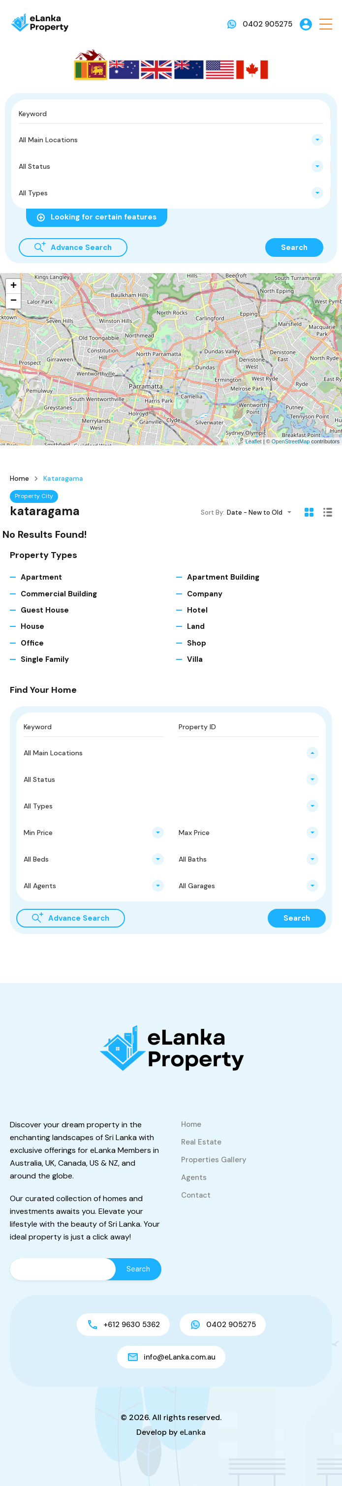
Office (32, 643)
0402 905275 (267, 24)
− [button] (13, 301)
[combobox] (171, 140)
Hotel (197, 610)
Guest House (45, 610)
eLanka (193, 1432)
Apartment (41, 577)
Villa (195, 659)
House (32, 626)
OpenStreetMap (291, 441)
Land (196, 626)
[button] (325, 24)
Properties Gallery (214, 1160)
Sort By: (212, 512)
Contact (196, 1195)
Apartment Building (223, 577)
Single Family (45, 659)
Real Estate (201, 1142)
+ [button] (13, 286)
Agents (194, 1177)
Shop (196, 643)
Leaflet (254, 441)
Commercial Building (59, 594)
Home (19, 478)
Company (204, 594)
